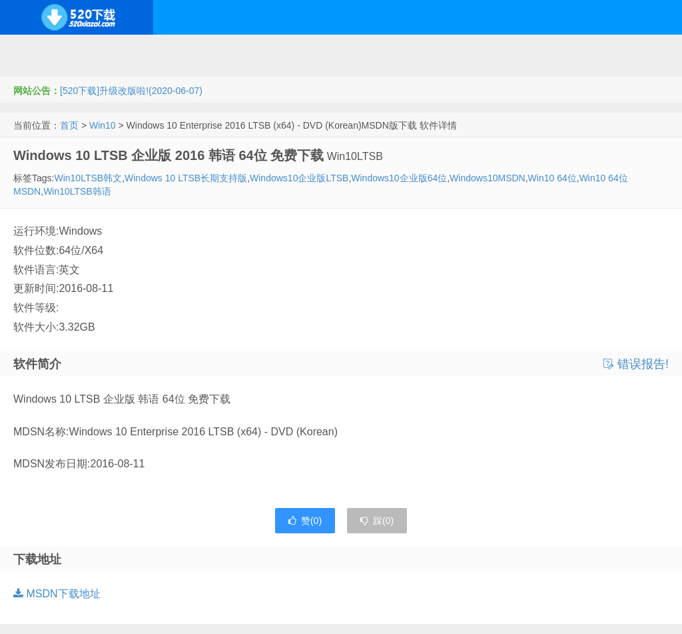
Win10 (102, 125)
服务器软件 (249, 52)
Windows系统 (41, 52)
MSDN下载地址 (57, 593)
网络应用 (319, 52)
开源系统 (116, 52)
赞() (305, 520)
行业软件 (512, 52)
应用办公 (448, 52)
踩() (377, 520)
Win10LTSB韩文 (88, 178)
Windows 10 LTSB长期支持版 (186, 178)
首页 (69, 125)
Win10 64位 (552, 178)
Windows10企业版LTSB (299, 178)
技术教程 (383, 52)
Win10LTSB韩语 (77, 191)
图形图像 (577, 52)
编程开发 (180, 52)
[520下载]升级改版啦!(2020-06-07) (131, 90)
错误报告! (636, 364)
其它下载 (642, 52)
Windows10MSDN (487, 178)
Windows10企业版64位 (399, 178)
